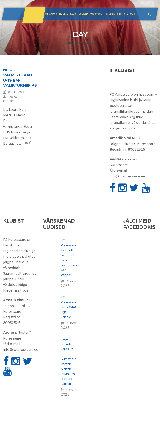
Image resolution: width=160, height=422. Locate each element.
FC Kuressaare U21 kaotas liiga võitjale (68, 307)
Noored (63, 13)
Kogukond (96, 13)
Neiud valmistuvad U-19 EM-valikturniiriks (20, 78)
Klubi (73, 13)
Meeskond (51, 13)
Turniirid (109, 13)
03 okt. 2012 (16, 92)
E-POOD (131, 13)
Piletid (121, 13)
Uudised (83, 13)
